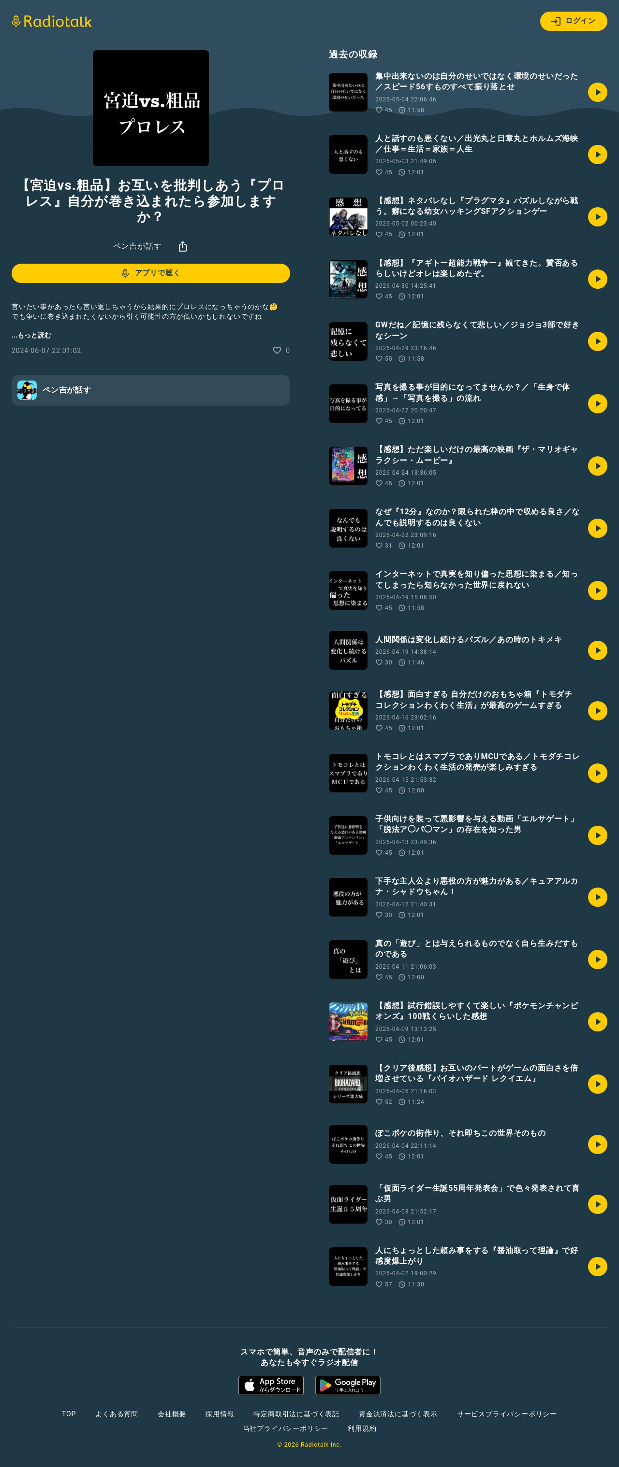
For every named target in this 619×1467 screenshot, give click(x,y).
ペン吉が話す (137, 246)
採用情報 (220, 1414)
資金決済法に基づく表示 (398, 1414)
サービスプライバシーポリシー (507, 1414)
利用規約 (362, 1428)
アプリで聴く (150, 273)
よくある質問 (116, 1414)
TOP (69, 1414)
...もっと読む (31, 335)
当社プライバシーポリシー (286, 1428)
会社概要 (172, 1414)
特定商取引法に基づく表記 (296, 1414)
